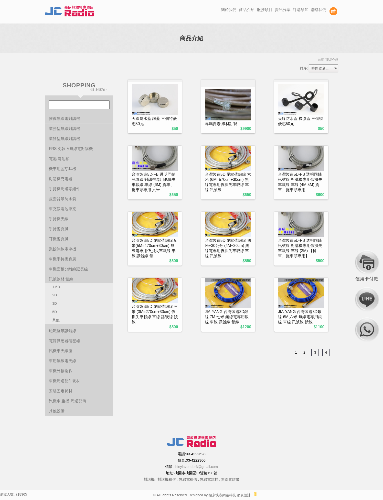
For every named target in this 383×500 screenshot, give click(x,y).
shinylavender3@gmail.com (195, 467)
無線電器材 (209, 479)
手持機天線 (58, 219)
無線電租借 (188, 479)
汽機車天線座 (60, 351)
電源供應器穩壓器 (64, 341)
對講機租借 (167, 479)
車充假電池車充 (62, 209)
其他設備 (56, 411)
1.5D (56, 287)
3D (54, 303)
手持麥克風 (58, 229)
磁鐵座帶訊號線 (62, 331)
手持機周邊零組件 (64, 189)
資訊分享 (282, 10)
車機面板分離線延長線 (68, 269)
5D (54, 312)
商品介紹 (247, 10)
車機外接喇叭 (60, 371)
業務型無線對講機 (64, 129)
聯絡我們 (318, 10)
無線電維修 (230, 479)
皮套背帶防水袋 (62, 199)
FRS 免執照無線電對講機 (71, 149)
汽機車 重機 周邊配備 (67, 401)
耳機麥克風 (58, 239)
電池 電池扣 (59, 159)
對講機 (149, 479)
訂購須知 (301, 10)
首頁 (321, 59)
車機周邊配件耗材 (64, 381)
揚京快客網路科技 (222, 495)
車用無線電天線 (62, 361)
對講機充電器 (60, 179)
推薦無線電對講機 (64, 118)
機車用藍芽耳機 (62, 169)
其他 (56, 320)
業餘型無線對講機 (64, 139)
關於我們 (228, 10)
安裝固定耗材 (60, 391)
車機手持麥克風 (62, 259)
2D (54, 295)
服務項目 (265, 10)
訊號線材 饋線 (61, 279)
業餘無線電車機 (62, 249)
